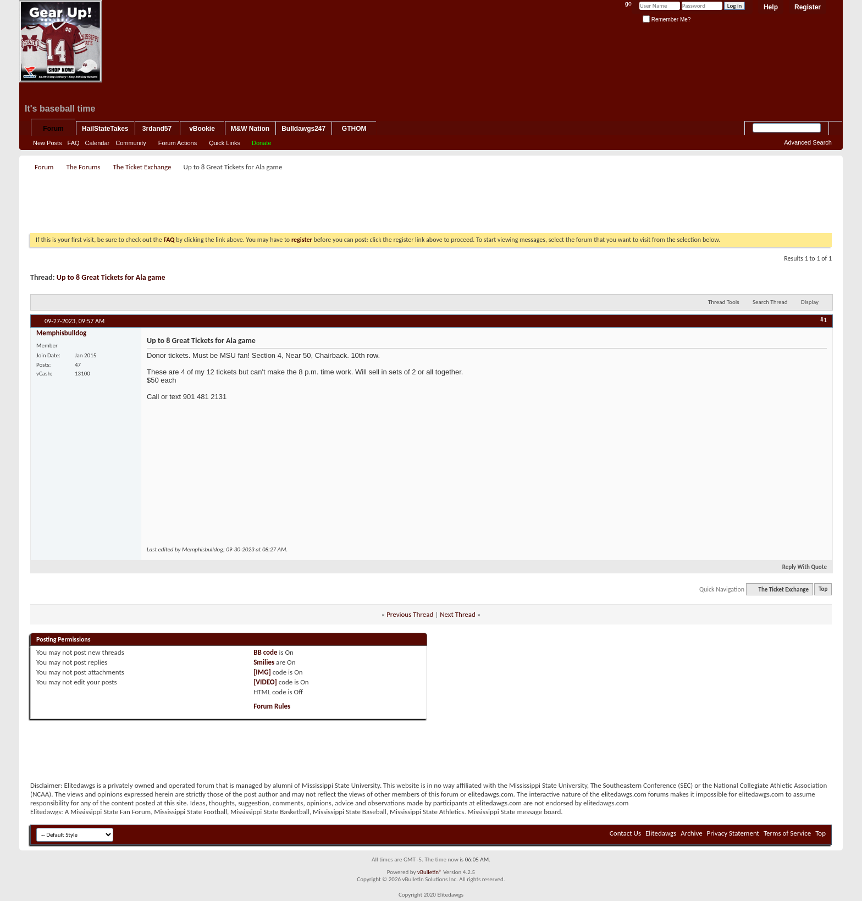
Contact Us (625, 833)
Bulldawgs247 (303, 128)
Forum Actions (177, 143)
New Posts (47, 143)
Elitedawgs (660, 833)
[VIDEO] (265, 682)
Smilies (263, 662)
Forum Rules (271, 706)
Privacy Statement (733, 833)
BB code (265, 652)
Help (771, 7)
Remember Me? (666, 19)
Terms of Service (787, 833)
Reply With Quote (800, 567)
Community (130, 143)
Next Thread (458, 614)
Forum (53, 128)
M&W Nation (250, 128)
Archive (691, 833)
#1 (823, 320)
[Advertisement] (230, 205)
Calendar (97, 143)
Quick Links (224, 143)
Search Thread (770, 302)
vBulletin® (429, 872)
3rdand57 (157, 128)
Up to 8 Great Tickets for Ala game (111, 277)
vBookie (202, 128)
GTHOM (354, 128)
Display (810, 302)
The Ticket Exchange (142, 167)
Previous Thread (409, 614)
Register (807, 7)
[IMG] (262, 672)
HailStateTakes (105, 128)
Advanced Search (808, 142)
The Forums (83, 167)
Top (823, 589)
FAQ (74, 143)
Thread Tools (723, 302)
